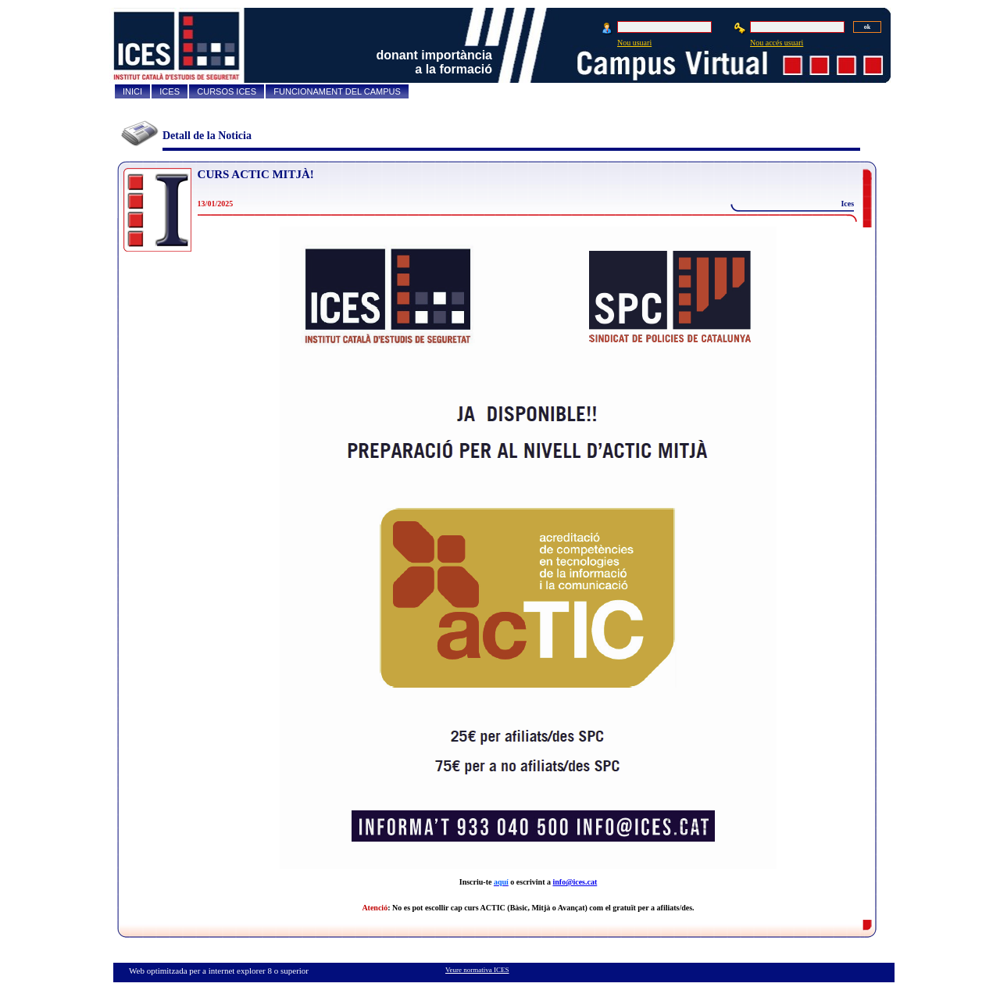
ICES (169, 91)
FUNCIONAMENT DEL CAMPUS (337, 91)
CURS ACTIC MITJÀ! (256, 174)
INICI (132, 91)
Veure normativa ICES (477, 970)
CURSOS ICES (226, 91)
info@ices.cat (574, 882)
